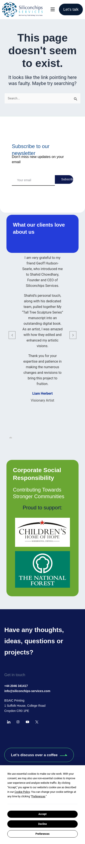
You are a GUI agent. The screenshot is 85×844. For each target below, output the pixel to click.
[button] (52, 9)
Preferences (43, 833)
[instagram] (18, 722)
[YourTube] (27, 722)
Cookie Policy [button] (22, 791)
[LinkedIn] (8, 722)
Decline (42, 823)
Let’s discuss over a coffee (39, 755)
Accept (43, 814)
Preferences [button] (38, 796)
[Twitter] (37, 722)
